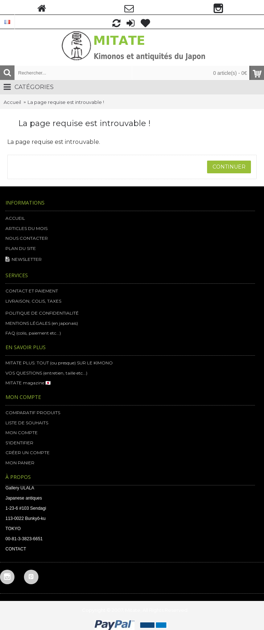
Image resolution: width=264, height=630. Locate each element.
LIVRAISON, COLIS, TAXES (33, 301)
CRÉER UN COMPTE (27, 452)
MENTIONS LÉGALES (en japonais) (41, 323)
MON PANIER (19, 462)
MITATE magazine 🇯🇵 (28, 382)
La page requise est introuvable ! (66, 102)
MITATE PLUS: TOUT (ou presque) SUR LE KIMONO (59, 363)
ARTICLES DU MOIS (26, 228)
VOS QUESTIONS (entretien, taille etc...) (46, 373)
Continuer (229, 166)
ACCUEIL (15, 218)
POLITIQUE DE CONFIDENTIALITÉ (42, 313)
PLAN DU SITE (20, 248)
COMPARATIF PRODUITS (32, 412)
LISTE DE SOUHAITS (26, 422)
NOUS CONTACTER (26, 238)
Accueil (12, 102)
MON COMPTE (21, 432)
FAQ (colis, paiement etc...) (33, 333)
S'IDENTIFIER (19, 442)
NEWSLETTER (23, 259)
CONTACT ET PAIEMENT (31, 291)
